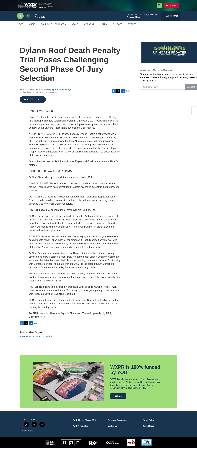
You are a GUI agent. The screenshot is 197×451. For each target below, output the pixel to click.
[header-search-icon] (160, 7)
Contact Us (112, 429)
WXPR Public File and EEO (84, 423)
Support (117, 27)
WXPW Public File (80, 429)
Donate (173, 7)
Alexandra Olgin (63, 92)
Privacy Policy (148, 423)
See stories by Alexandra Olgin (36, 339)
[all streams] (170, 19)
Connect (89, 27)
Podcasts (60, 27)
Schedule (46, 27)
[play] (20, 19)
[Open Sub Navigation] (25, 27)
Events (132, 27)
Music (32, 27)
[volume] (28, 19)
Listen (103, 27)
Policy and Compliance (117, 423)
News (20, 27)
